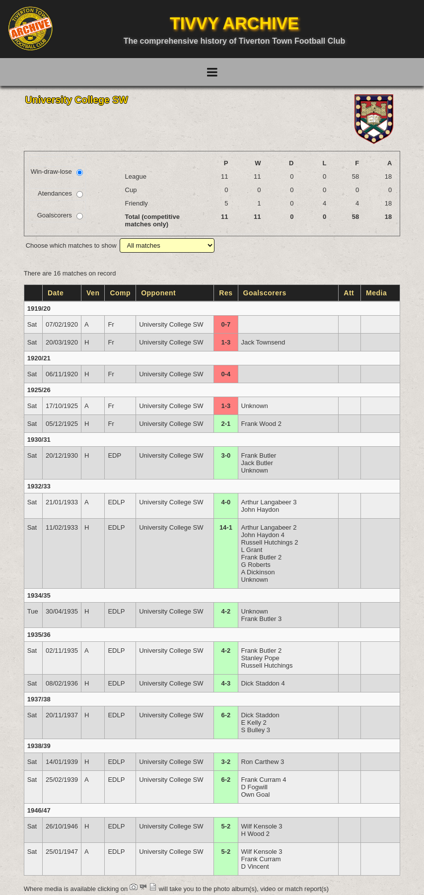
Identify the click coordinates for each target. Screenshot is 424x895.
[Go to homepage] (30, 28)
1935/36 (39, 634)
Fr (111, 324)
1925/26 (39, 390)
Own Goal (255, 794)
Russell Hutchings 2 (269, 542)
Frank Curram (261, 859)
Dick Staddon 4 (263, 683)
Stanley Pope (260, 658)
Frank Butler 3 (261, 618)
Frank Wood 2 (261, 423)
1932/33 (39, 486)
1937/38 (39, 699)
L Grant (252, 549)
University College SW (171, 324)
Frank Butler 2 (261, 557)
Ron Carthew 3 (262, 761)
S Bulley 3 (256, 730)
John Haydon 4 (262, 535)
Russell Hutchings (267, 665)
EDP (114, 455)
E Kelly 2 (254, 722)
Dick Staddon (260, 715)
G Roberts (256, 564)
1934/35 (39, 595)
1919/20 (39, 308)
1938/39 (39, 746)
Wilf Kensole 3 (262, 826)
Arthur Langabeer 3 (269, 502)
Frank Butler (259, 455)
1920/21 (39, 358)
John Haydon (260, 509)
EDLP (116, 502)
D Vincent (255, 866)
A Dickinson (258, 572)
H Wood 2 (255, 833)
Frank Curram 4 (263, 779)
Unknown (254, 406)
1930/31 (39, 439)
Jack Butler (257, 463)
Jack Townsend (263, 342)
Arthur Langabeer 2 (269, 527)
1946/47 (39, 810)
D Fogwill (254, 787)
